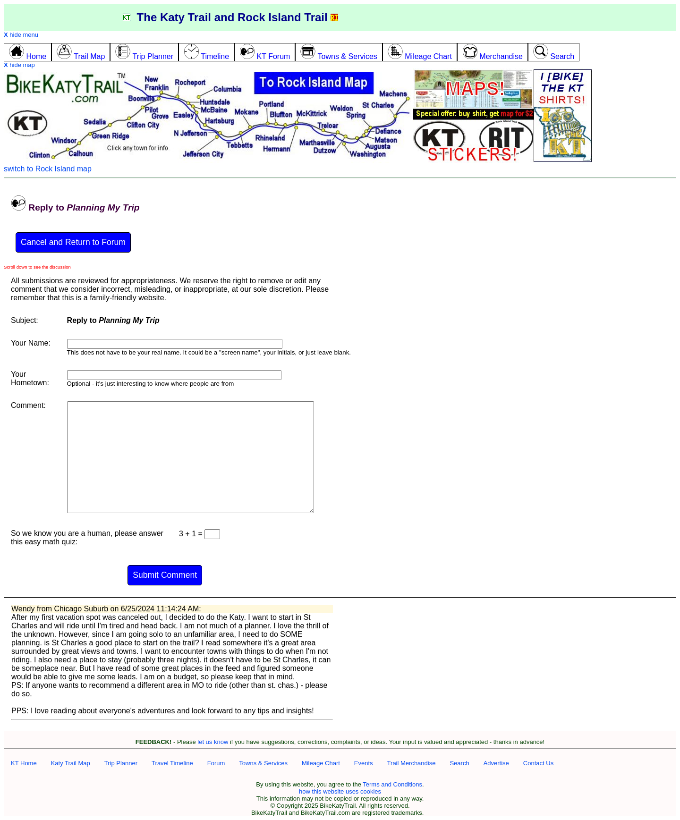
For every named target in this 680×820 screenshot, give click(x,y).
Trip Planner (120, 763)
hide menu (21, 34)
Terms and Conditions (392, 784)
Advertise (496, 763)
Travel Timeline (172, 763)
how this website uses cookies (340, 791)
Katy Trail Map (70, 763)
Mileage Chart (321, 763)
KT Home (24, 763)
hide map (19, 64)
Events (363, 763)
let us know (212, 741)
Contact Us (538, 763)
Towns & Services (263, 763)
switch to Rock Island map (48, 169)
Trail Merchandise (411, 763)
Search (459, 763)
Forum (216, 763)
